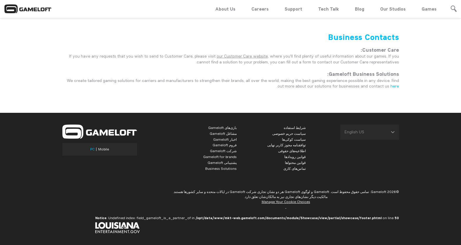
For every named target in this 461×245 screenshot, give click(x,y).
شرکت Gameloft (223, 151)
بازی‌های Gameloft (222, 127)
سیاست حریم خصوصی (289, 133)
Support (293, 9)
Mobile (103, 149)
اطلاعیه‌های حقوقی (292, 151)
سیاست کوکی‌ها (294, 139)
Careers (260, 9)
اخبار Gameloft (225, 139)
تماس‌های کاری (294, 168)
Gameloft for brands (220, 157)
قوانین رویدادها (295, 157)
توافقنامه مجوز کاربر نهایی (286, 145)
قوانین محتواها (295, 162)
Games (429, 9)
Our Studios (393, 9)
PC (92, 149)
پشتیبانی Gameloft (222, 162)
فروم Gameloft (225, 145)
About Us (225, 9)
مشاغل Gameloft (223, 133)
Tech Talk (328, 9)
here (394, 86)
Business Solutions (221, 168)
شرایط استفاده (295, 127)
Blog (359, 9)
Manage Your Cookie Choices (286, 201)
